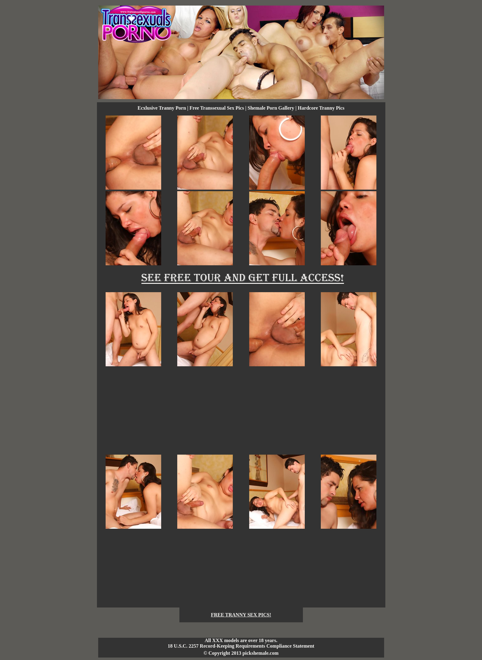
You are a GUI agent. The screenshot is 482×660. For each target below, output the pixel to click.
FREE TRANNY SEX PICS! (241, 614)
